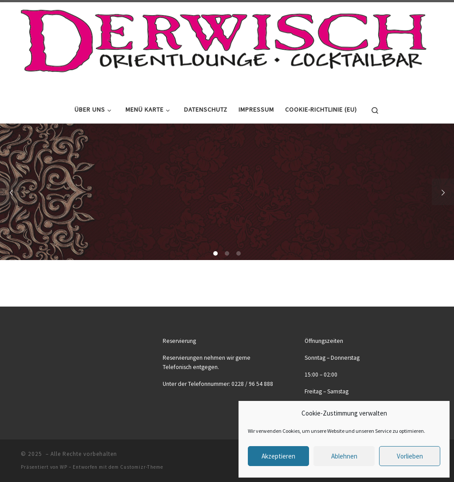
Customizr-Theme (141, 467)
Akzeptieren (278, 456)
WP (63, 467)
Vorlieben (410, 456)
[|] (224, 47)
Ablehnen (344, 456)
